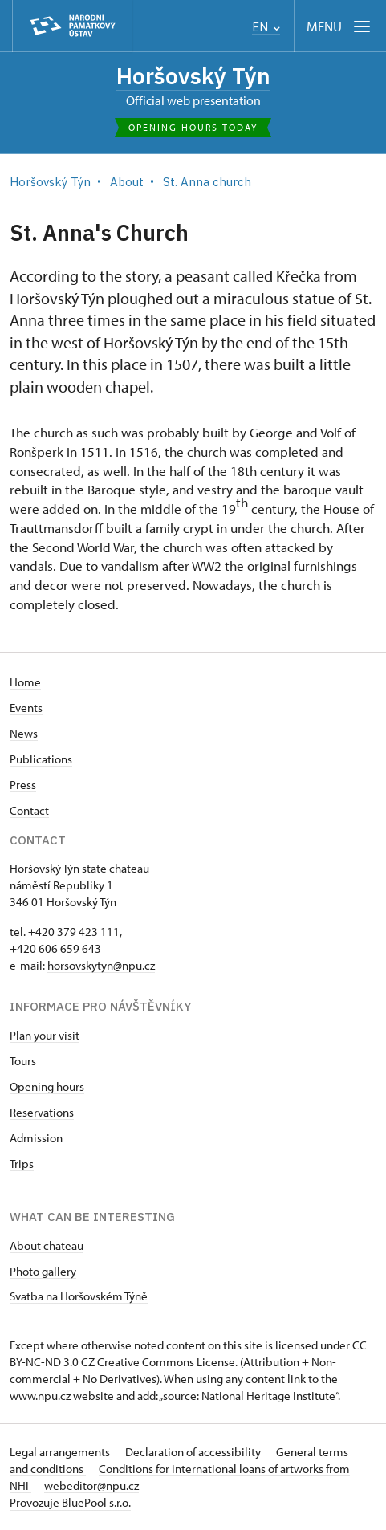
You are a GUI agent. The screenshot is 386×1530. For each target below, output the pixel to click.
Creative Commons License (166, 1361)
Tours (23, 1060)
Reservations (42, 1112)
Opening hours (47, 1086)
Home (25, 682)
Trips (22, 1163)
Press (23, 784)
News (24, 733)
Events (26, 707)
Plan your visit (44, 1035)
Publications (41, 759)
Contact (29, 810)
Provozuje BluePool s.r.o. (70, 1502)
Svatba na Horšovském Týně (79, 1296)
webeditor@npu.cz (91, 1485)
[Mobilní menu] (340, 26)
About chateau (46, 1245)
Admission (36, 1137)
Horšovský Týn (193, 76)
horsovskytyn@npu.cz (101, 965)
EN (266, 27)
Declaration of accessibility (194, 1451)
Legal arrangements (61, 1451)
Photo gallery (43, 1271)
